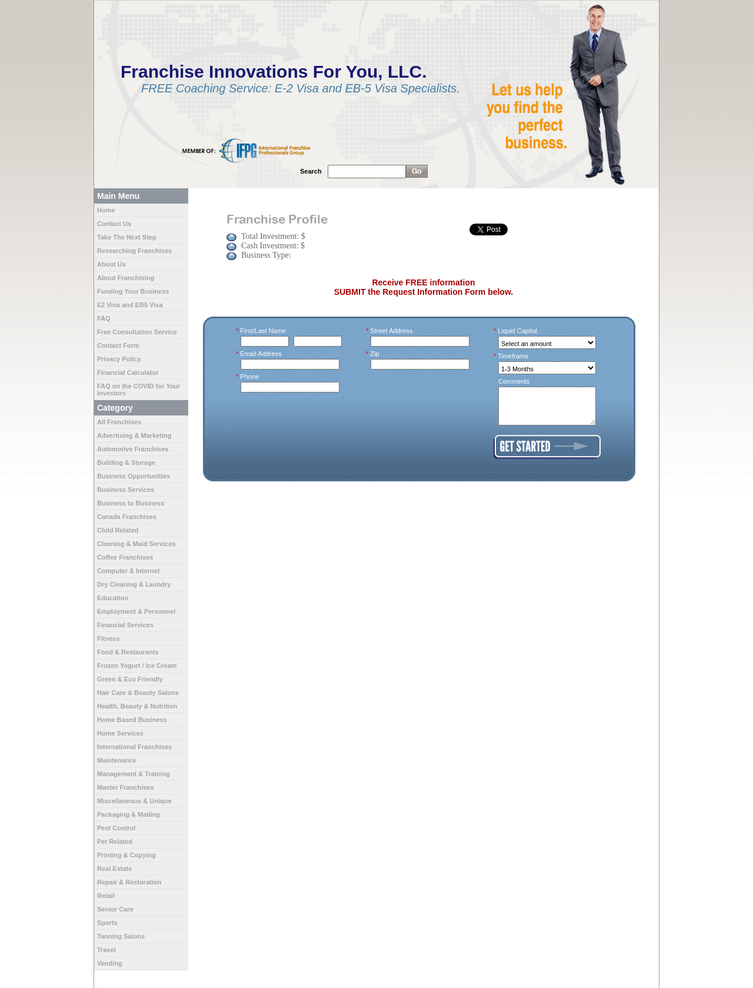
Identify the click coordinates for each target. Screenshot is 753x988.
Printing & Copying (126, 855)
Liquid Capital (517, 330)
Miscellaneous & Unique (134, 800)
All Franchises (119, 421)
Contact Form (118, 345)
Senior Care (115, 909)
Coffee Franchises (125, 557)
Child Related (117, 530)
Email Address (261, 353)
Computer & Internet (128, 570)
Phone (250, 376)
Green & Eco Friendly (130, 679)
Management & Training (133, 773)
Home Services (120, 733)
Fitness (108, 638)
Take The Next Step (126, 237)
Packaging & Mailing (128, 814)
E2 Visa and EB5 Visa (130, 304)
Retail (106, 895)
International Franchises (134, 746)
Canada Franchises (126, 516)
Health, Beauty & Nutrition (137, 706)
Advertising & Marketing (134, 435)
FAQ (104, 318)
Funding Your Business (133, 291)
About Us (111, 264)
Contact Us (114, 223)
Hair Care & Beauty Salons (138, 692)
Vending (109, 963)
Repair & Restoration (129, 882)
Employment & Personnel (136, 611)
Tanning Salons (121, 936)
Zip (375, 353)
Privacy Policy (119, 358)
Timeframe (513, 356)
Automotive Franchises (133, 449)
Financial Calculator (128, 372)
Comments (513, 381)
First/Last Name (263, 330)
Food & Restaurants (128, 652)
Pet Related (114, 841)
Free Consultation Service (137, 331)
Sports (107, 922)
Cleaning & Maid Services (136, 543)
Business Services (125, 489)
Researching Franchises (134, 250)
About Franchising (125, 277)
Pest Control (116, 827)
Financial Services (125, 624)
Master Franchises (125, 787)
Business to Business (130, 503)
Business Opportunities (133, 476)
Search (311, 171)
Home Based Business (132, 719)
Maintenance (116, 760)
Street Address (392, 330)
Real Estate (114, 868)
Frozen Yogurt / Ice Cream (136, 665)
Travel (106, 949)
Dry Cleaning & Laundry (134, 584)
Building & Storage (126, 462)
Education (112, 597)
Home (106, 210)
